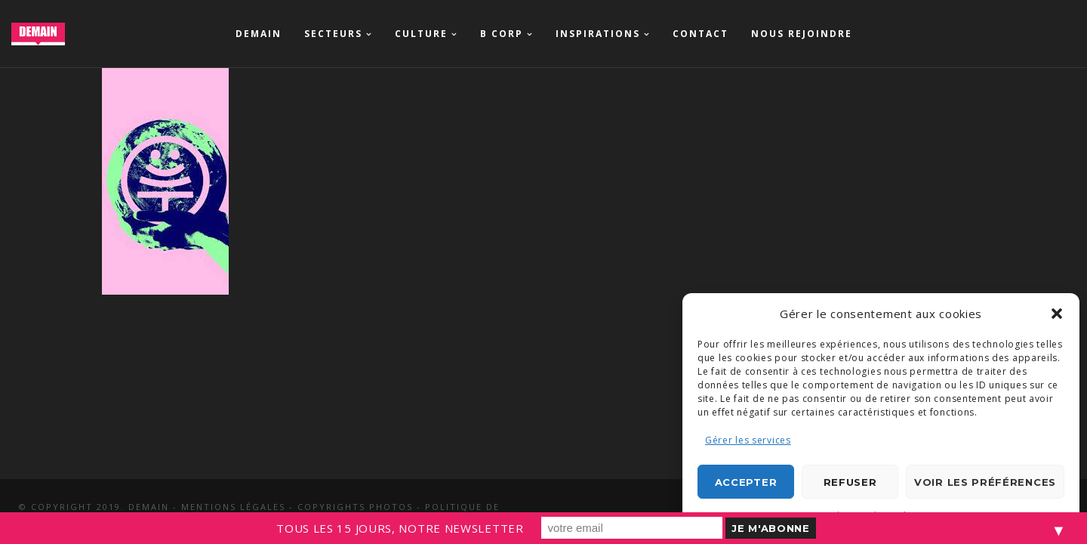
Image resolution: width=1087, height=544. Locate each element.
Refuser (850, 482)
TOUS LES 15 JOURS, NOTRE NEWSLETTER (400, 528)
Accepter (746, 482)
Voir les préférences (985, 482)
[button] (1056, 313)
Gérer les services (748, 440)
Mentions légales (233, 506)
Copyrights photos (355, 506)
